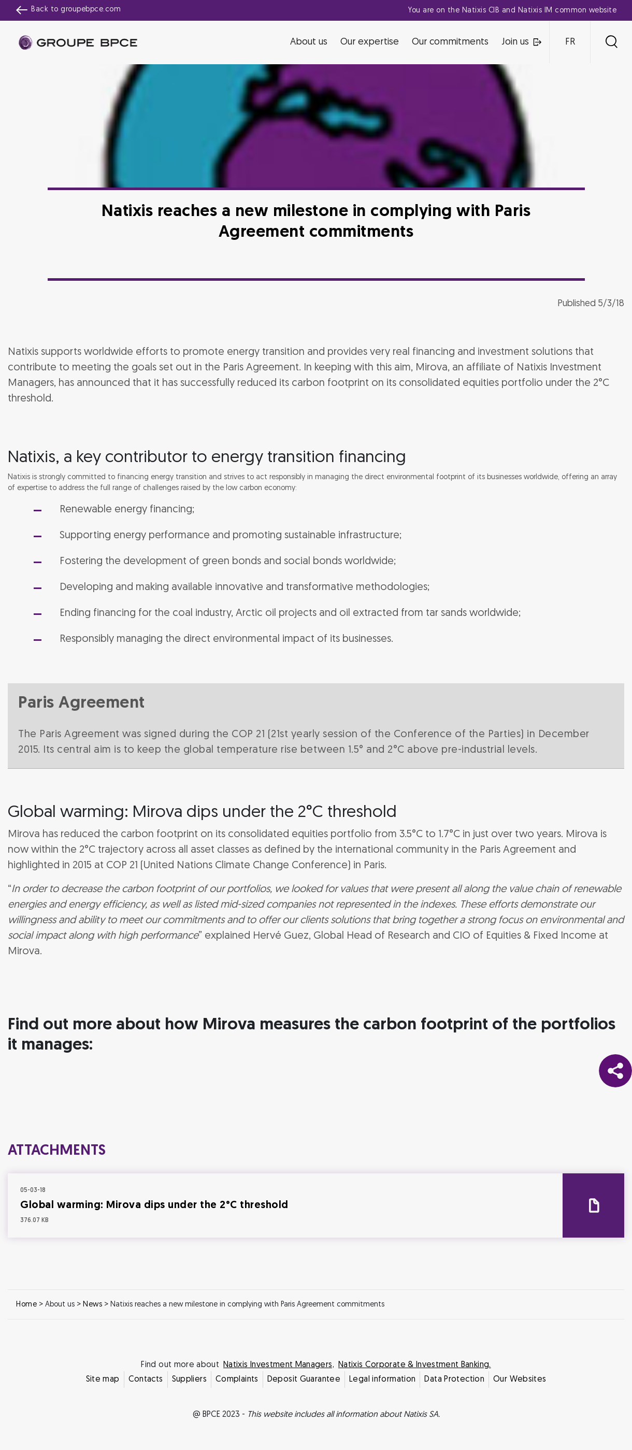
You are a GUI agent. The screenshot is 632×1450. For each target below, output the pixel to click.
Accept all (367, 816)
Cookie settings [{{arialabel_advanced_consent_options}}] (254, 633)
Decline (265, 816)
